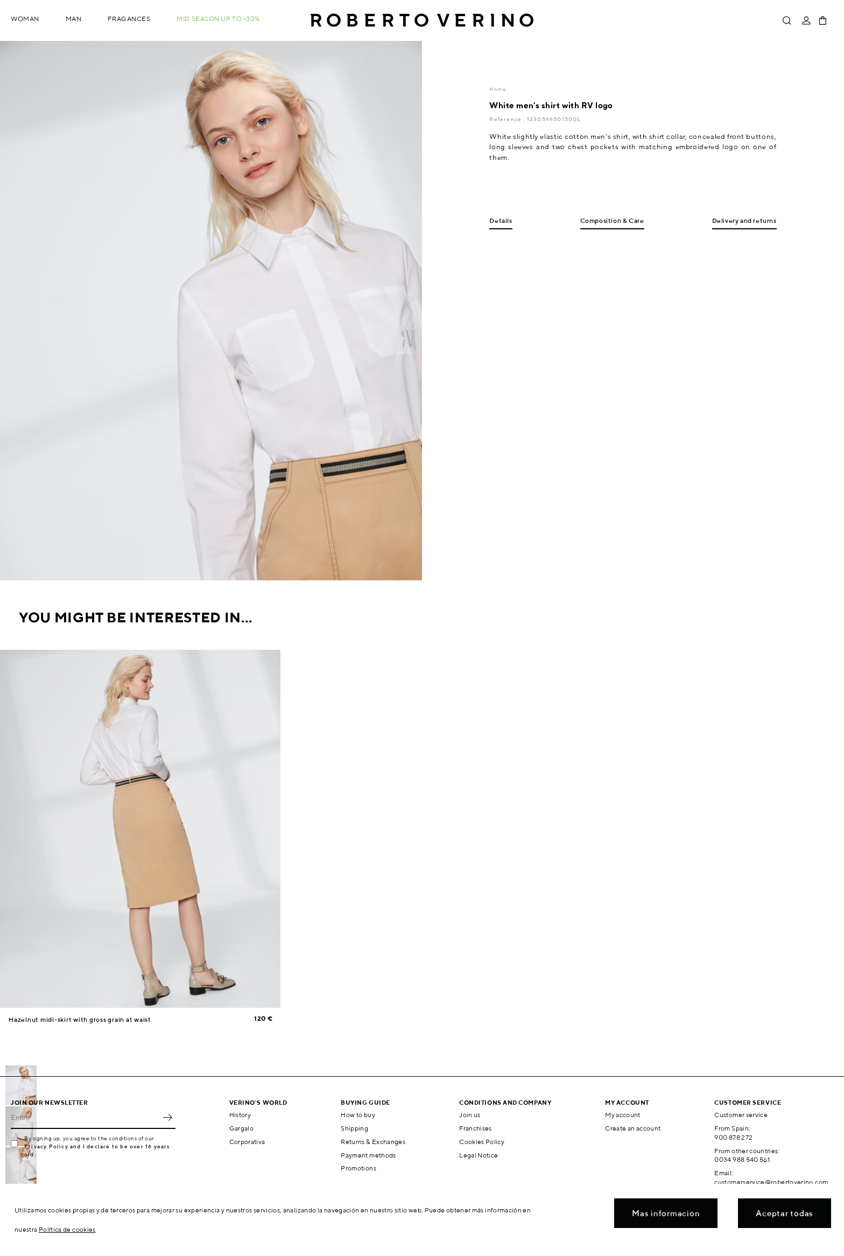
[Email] (85, 1117)
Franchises (475, 1128)
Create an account (632, 1128)
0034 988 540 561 (742, 1159)
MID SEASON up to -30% (218, 19)
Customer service (741, 1115)
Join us (470, 1115)
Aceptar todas (784, 1213)
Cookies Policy (481, 1142)
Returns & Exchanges (373, 1142)
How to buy (358, 1115)
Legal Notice (478, 1155)
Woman (25, 19)
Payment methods (368, 1155)
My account (623, 1115)
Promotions (358, 1168)
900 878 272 (733, 1137)
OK (167, 1117)
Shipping (354, 1128)
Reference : (507, 119)
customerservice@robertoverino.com (771, 1182)
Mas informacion (666, 1213)
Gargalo (241, 1128)
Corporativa (247, 1142)
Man (74, 19)
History (240, 1115)
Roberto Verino (422, 20)
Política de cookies (67, 1229)
